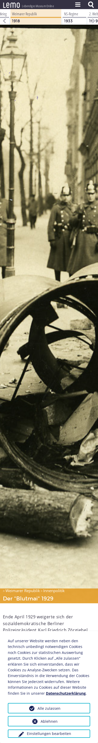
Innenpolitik (54, 590)
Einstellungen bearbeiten (49, 733)
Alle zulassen (49, 708)
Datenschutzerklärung (66, 693)
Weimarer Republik (22, 590)
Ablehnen (49, 721)
